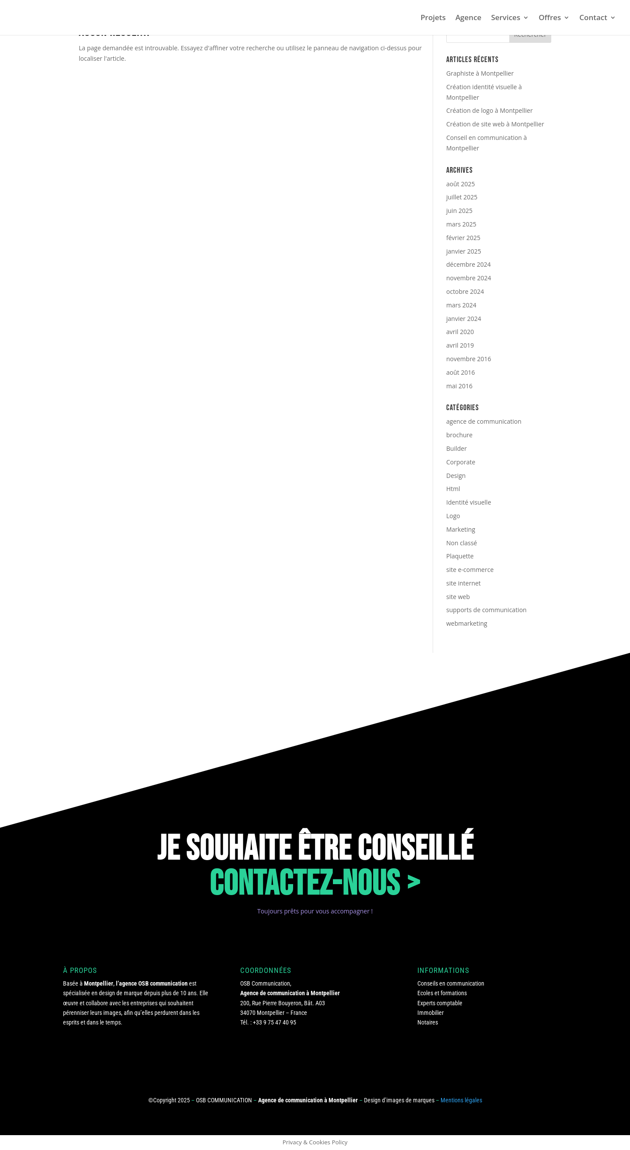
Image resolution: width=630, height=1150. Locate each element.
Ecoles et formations (442, 993)
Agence (468, 18)
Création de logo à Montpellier (489, 110)
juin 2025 (459, 210)
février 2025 (463, 237)
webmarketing (466, 623)
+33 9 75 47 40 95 (274, 1022)
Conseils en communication (450, 983)
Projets (433, 18)
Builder (456, 448)
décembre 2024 (468, 264)
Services (505, 18)
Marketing (460, 529)
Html (453, 488)
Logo (453, 516)
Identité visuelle (468, 502)
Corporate (460, 462)
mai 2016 (459, 386)
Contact (593, 18)
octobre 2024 (465, 291)
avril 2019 (460, 345)
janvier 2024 (463, 318)
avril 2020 (460, 332)
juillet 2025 (461, 197)
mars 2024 (461, 305)
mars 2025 (461, 224)
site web (458, 596)
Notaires (427, 1022)
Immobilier (430, 1012)
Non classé (461, 543)
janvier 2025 (463, 251)
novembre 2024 (468, 278)
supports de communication (486, 610)
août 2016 (460, 372)
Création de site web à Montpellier (495, 124)
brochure (459, 435)
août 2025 (460, 184)
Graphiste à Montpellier (480, 73)
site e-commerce (470, 569)
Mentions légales (461, 1100)
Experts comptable (439, 1003)
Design (456, 475)
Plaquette (460, 556)
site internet (463, 583)
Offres (550, 18)
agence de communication (484, 421)
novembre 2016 (468, 359)
